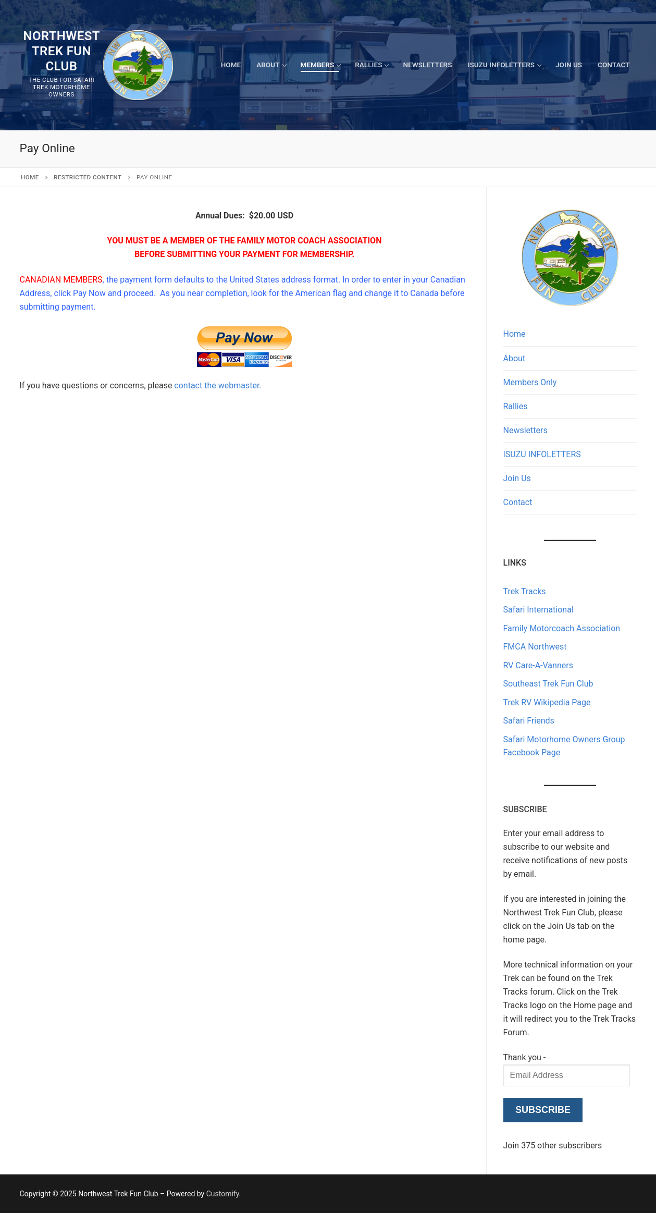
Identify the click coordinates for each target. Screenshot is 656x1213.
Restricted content (88, 177)
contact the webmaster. (217, 385)
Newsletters (525, 430)
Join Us (517, 478)
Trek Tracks (524, 591)
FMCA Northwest (535, 647)
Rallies (515, 406)
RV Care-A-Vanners (538, 665)
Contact (518, 502)
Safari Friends (528, 721)
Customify (222, 1194)
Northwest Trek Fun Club (61, 51)
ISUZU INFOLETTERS (542, 454)
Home (30, 177)
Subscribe (543, 1110)
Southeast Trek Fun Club (548, 684)
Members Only (530, 382)
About (514, 358)
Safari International (538, 610)
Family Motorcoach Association (562, 628)
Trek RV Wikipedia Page (547, 702)
